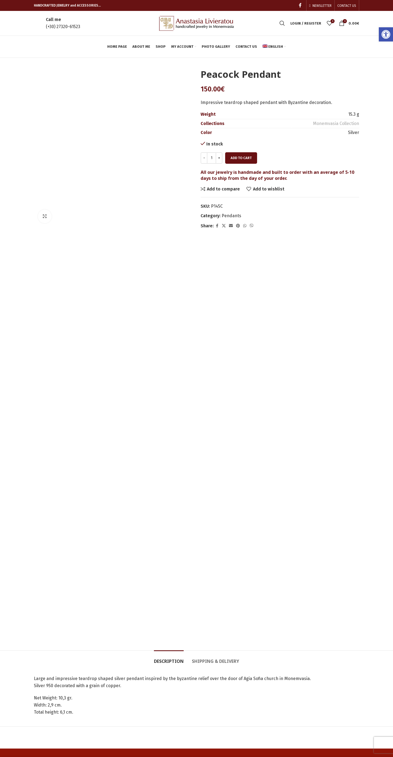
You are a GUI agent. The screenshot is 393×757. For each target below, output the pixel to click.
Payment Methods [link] (274, 672)
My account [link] (267, 661)
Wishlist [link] (208, 702)
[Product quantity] (211, 158)
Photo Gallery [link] (130, 682)
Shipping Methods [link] (274, 682)
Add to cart (241, 158)
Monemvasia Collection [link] (336, 123)
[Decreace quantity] (204, 158)
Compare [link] (210, 692)
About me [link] (126, 672)
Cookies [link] (264, 692)
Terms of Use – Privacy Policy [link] (279, 705)
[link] (386, 34)
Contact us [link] (128, 702)
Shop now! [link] (127, 692)
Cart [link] (205, 672)
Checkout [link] (210, 682)
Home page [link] (128, 661)
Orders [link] (208, 661)
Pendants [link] (231, 215)
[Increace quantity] (219, 158)
